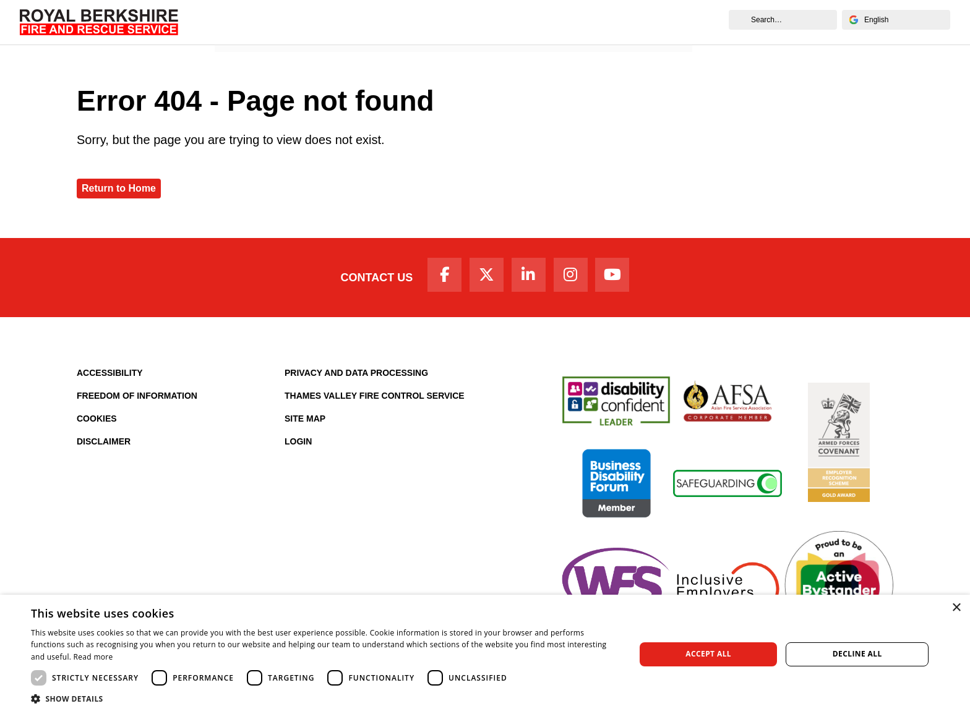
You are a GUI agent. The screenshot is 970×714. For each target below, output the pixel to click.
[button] (324, 698)
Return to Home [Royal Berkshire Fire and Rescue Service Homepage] (119, 188)
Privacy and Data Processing (356, 378)
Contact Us (363, 280)
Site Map (305, 424)
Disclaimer (104, 447)
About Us (287, 22)
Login (298, 447)
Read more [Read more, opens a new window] (93, 657)
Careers (489, 22)
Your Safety (427, 22)
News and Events (644, 22)
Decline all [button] (857, 653)
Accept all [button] (708, 653)
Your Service (355, 22)
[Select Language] (896, 20)
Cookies (97, 424)
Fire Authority (555, 22)
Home (235, 22)
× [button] (956, 608)
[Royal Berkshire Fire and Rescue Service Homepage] (99, 22)
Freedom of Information (137, 401)
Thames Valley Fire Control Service (375, 401)
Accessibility (110, 378)
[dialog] (485, 654)
